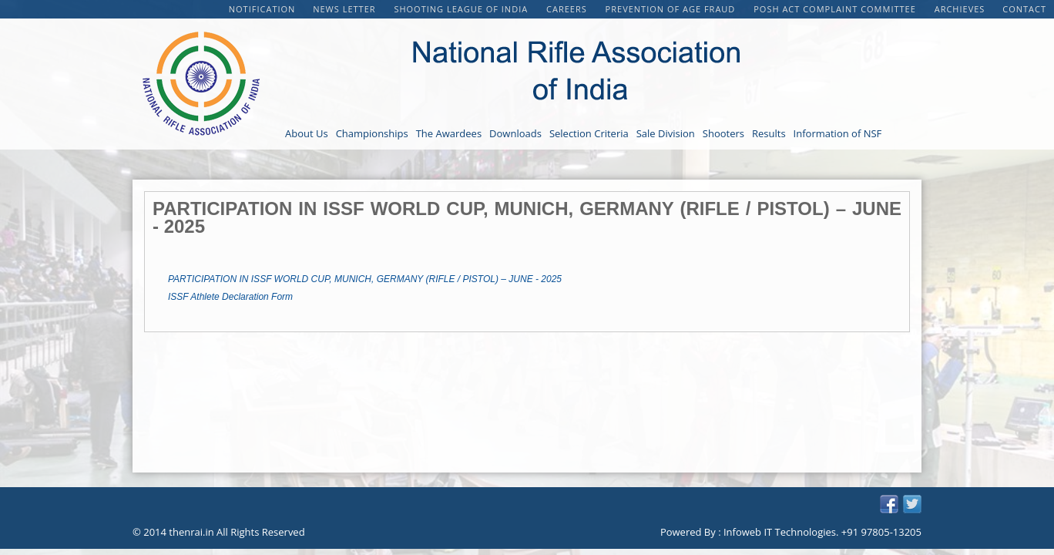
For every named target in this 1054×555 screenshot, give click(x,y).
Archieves (960, 9)
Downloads (515, 133)
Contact (1024, 9)
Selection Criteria (589, 133)
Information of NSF (838, 133)
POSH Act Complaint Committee (836, 9)
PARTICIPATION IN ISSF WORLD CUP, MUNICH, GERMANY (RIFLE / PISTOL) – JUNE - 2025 (365, 279)
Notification (262, 9)
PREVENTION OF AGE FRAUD (672, 9)
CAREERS (568, 9)
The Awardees (449, 133)
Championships (372, 133)
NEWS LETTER (345, 9)
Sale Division (665, 133)
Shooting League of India (462, 9)
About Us (306, 133)
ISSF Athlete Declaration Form (230, 296)
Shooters (723, 133)
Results (769, 133)
